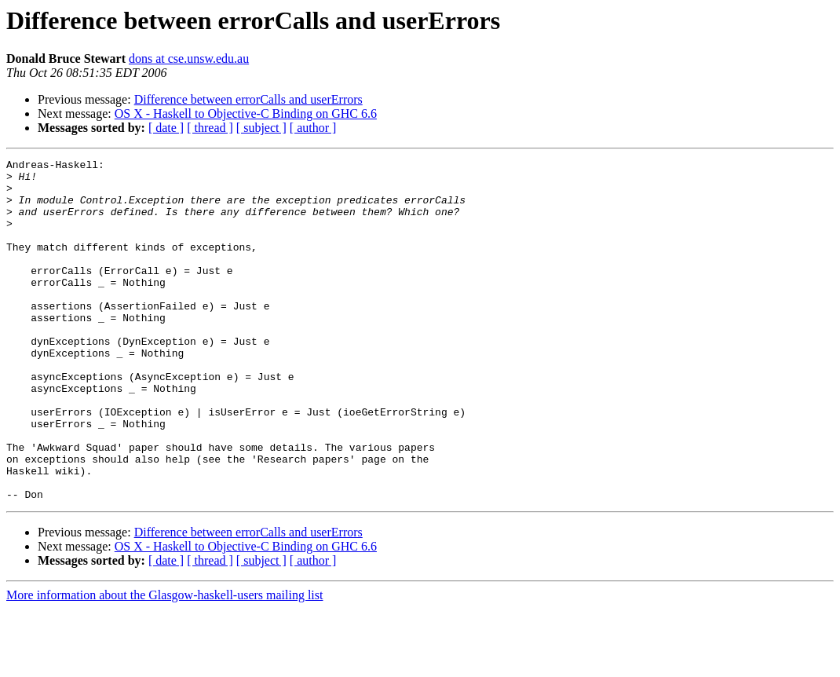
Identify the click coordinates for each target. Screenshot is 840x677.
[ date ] (166, 127)
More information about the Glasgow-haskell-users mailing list (164, 663)
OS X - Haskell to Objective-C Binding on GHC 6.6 (246, 113)
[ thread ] (210, 127)
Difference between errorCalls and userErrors (248, 99)
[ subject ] (261, 127)
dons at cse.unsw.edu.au (189, 58)
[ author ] (313, 127)
